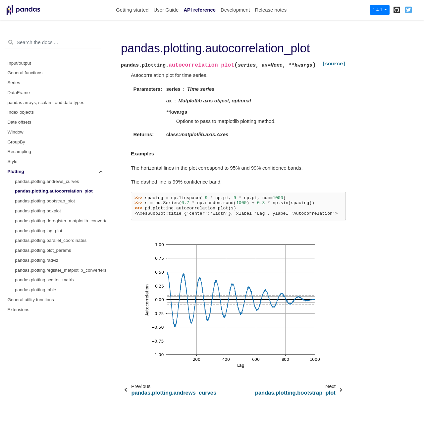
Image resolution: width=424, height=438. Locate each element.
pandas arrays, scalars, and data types (46, 102)
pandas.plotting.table (35, 289)
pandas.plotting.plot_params (43, 250)
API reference (200, 10)
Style (13, 161)
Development (235, 10)
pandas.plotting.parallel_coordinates (50, 240)
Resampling (19, 151)
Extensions (18, 309)
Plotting (16, 171)
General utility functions (31, 299)
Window (16, 132)
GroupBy (16, 141)
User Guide (166, 10)
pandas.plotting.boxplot (38, 210)
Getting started (132, 10)
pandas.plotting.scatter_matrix (45, 279)
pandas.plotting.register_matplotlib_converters (60, 270)
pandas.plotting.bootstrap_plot (45, 200)
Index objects (21, 112)
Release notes (271, 10)
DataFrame (19, 92)
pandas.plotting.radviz (36, 260)
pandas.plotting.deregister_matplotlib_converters (60, 220)
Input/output (19, 63)
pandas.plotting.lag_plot (38, 230)
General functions (25, 72)
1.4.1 (378, 9)
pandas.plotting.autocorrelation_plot (54, 191)
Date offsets (19, 122)
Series (14, 82)
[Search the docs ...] (53, 42)
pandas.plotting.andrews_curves (47, 181)
